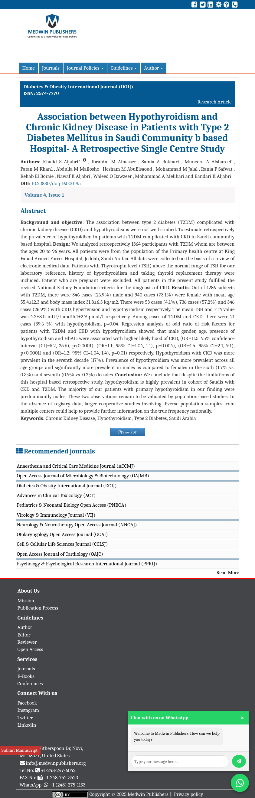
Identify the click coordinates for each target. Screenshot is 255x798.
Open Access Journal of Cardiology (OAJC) (60, 554)
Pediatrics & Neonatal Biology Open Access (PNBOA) (71, 505)
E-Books (26, 676)
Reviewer (27, 642)
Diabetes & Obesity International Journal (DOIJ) (67, 486)
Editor (24, 635)
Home (28, 68)
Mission (26, 600)
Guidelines (124, 68)
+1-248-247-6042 (58, 770)
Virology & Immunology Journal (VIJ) (56, 515)
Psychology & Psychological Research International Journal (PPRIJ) (87, 564)
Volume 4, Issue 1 (44, 195)
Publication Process (38, 608)
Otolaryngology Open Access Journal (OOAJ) (62, 534)
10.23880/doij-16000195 (55, 183)
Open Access (30, 649)
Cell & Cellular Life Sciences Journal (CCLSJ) (62, 544)
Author (153, 68)
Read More (227, 572)
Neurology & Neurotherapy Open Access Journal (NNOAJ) (77, 525)
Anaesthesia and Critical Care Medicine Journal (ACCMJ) (76, 466)
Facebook (27, 703)
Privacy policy (188, 794)
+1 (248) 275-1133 (67, 785)
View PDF (128, 432)
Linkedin (27, 725)
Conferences (30, 683)
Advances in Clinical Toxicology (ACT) (56, 495)
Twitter (25, 718)
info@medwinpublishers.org (56, 763)
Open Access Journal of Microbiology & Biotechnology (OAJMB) (83, 476)
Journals (51, 68)
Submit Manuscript (20, 750)
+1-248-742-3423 (61, 777)
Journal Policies (85, 68)
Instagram (28, 710)
